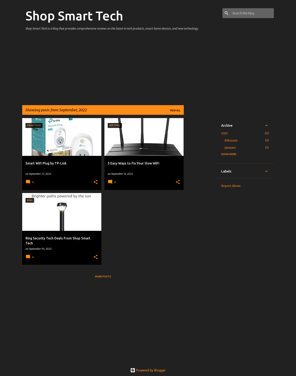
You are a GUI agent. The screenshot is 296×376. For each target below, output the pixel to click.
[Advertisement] (103, 70)
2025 (224, 133)
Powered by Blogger (148, 370)
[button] (95, 182)
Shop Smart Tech (74, 15)
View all (175, 110)
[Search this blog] (252, 13)
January (230, 147)
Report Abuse (230, 186)
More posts (103, 276)
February (231, 140)
